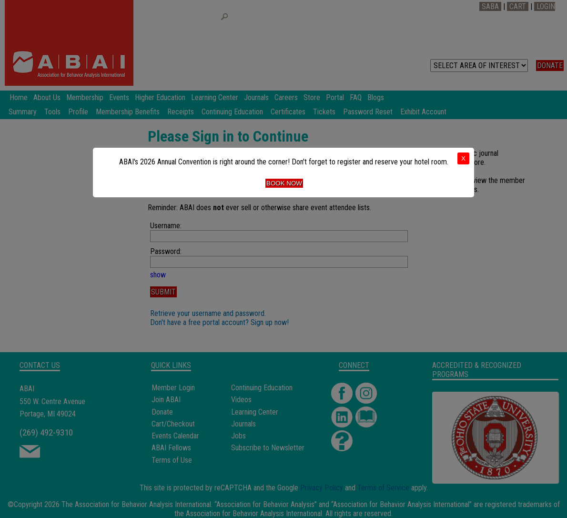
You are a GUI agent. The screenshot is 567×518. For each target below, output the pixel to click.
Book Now (284, 183)
